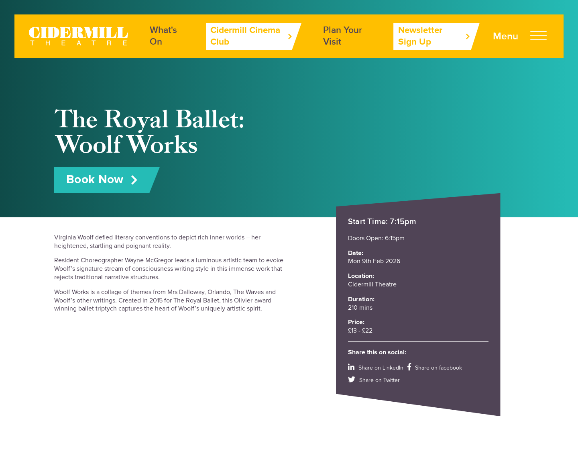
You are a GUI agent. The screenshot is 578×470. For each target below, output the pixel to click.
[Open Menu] (519, 36)
